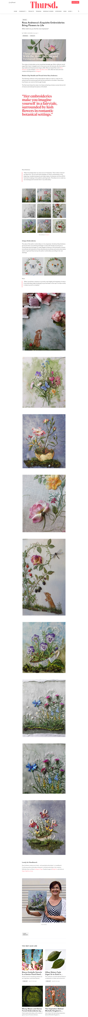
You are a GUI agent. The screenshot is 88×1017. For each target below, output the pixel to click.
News (64, 11)
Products (31, 11)
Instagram (38, 71)
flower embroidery (25, 934)
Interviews (58, 11)
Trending (38, 11)
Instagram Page (38, 869)
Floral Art (32, 35)
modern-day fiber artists (41, 69)
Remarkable (25, 35)
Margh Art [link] (54, 869)
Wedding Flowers (48, 11)
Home (15, 11)
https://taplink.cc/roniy (27, 871)
